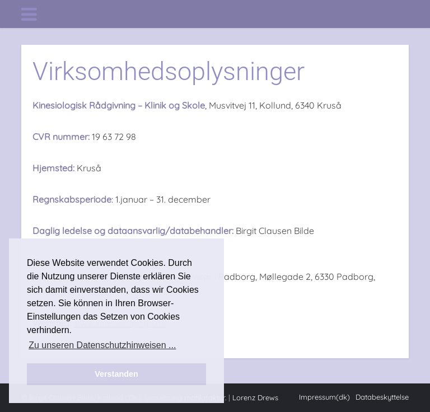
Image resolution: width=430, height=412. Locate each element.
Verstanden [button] (116, 373)
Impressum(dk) (324, 396)
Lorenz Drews (255, 397)
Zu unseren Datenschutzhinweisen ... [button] (102, 345)
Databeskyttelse (382, 396)
